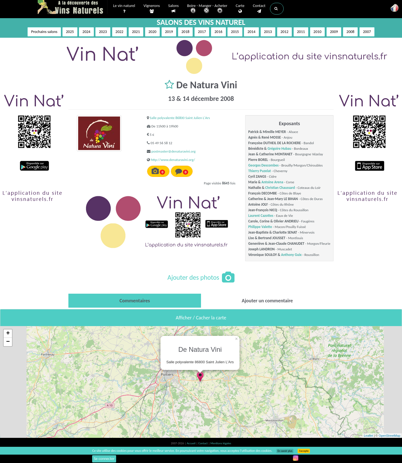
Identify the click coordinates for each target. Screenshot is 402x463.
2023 (103, 31)
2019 (169, 31)
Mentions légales (220, 443)
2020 (152, 31)
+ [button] (8, 333)
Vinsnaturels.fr (72, 8)
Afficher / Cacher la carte (201, 318)
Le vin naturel (124, 9)
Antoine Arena (272, 182)
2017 (202, 31)
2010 (317, 31)
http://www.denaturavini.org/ (173, 160)
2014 (251, 31)
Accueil (191, 443)
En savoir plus (284, 451)
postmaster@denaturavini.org (173, 151)
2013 (268, 31)
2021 (136, 31)
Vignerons (151, 9)
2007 (367, 31)
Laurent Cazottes (260, 215)
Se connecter (104, 458)
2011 (301, 31)
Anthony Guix (291, 255)
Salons (173, 8)
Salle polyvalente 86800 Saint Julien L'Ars (180, 118)
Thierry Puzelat (259, 171)
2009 (334, 31)
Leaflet (368, 435)
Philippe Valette (260, 227)
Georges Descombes (263, 165)
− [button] (8, 342)
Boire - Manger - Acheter (207, 9)
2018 (185, 31)
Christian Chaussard (280, 188)
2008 (350, 31)
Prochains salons (44, 31)
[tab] (134, 301)
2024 (86, 31)
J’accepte (303, 451)
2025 (70, 31)
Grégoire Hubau (279, 148)
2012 (284, 31)
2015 (235, 31)
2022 (119, 31)
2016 (218, 31)
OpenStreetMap (389, 435)
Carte (240, 9)
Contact (259, 9)
